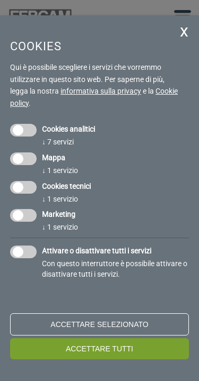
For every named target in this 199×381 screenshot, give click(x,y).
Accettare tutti (99, 348)
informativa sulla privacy (100, 91)
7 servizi (58, 142)
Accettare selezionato (99, 324)
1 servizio (60, 170)
